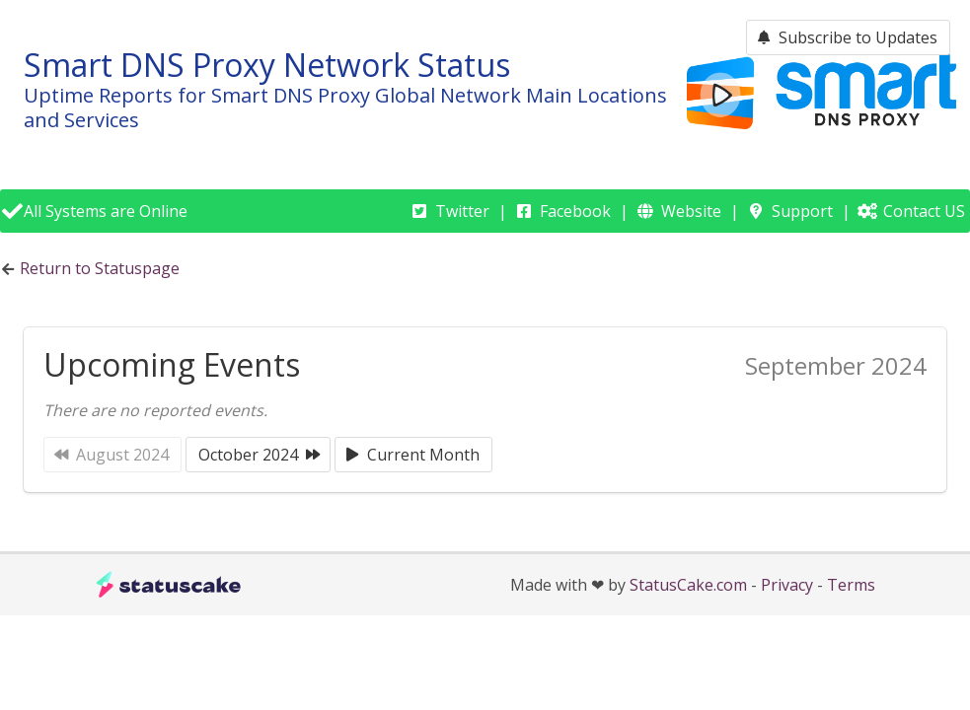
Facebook (575, 211)
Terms (851, 585)
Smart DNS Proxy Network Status (267, 64)
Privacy (787, 585)
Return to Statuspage (100, 268)
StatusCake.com (688, 585)
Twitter (462, 211)
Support (802, 211)
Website (691, 211)
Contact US (924, 211)
